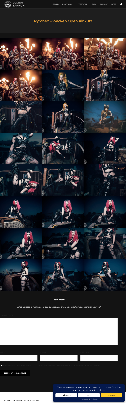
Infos (113, 4)
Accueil (55, 4)
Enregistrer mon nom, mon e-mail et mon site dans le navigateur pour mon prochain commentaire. (51, 366)
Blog (94, 4)
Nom (3, 352)
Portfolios (67, 4)
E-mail (43, 352)
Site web (84, 352)
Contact (104, 4)
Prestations (83, 4)
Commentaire (7, 315)
